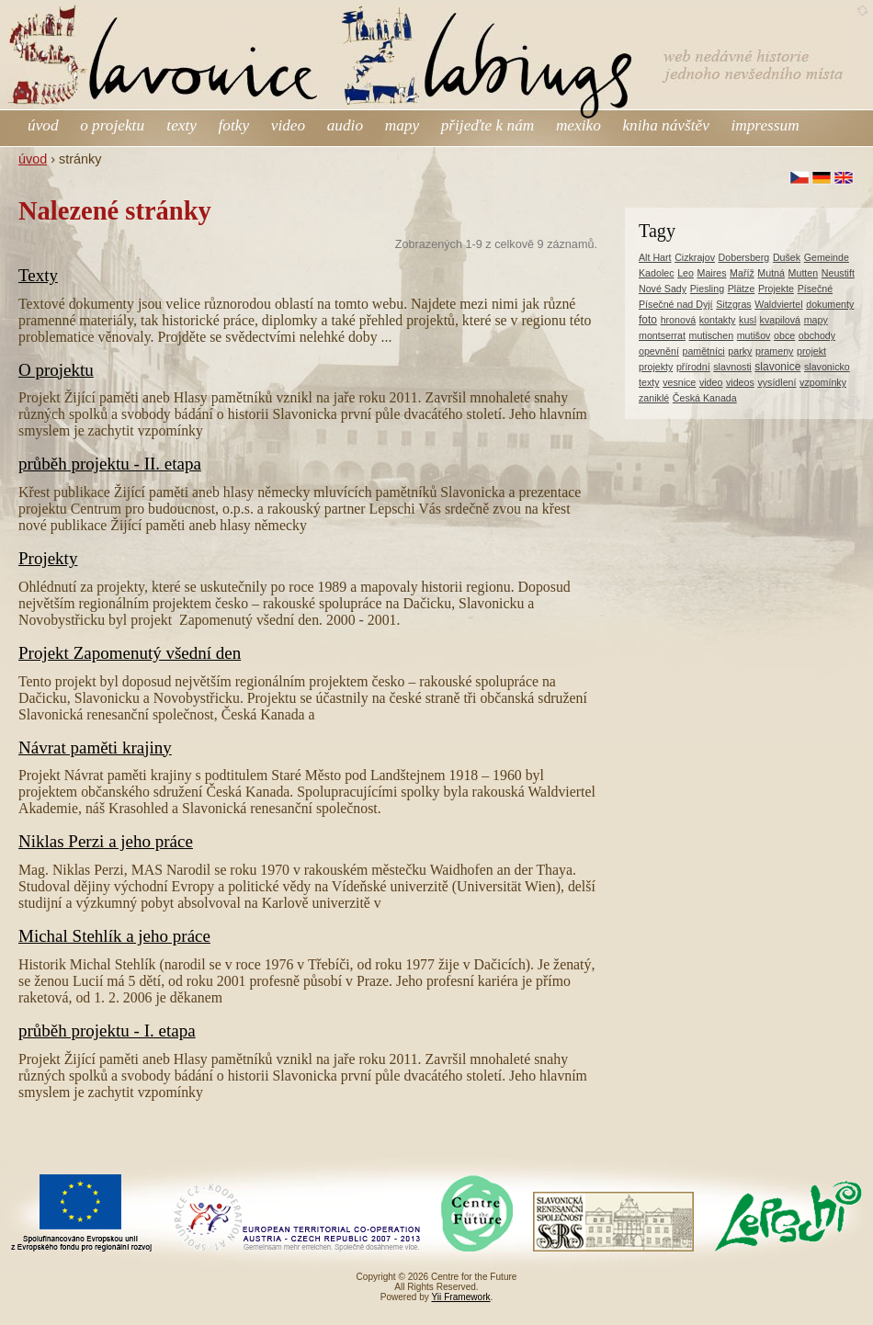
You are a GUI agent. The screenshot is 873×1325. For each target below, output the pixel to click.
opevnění (659, 351)
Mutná (771, 272)
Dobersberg (744, 257)
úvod (43, 125)
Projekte (776, 288)
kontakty (717, 319)
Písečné (815, 288)
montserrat (662, 335)
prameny (774, 351)
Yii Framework (461, 1297)
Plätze (741, 288)
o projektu (114, 125)
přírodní (693, 366)
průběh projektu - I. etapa (107, 1030)
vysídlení (776, 382)
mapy (402, 125)
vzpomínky (822, 382)
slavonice (777, 366)
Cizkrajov (695, 257)
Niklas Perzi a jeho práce (105, 841)
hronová (679, 319)
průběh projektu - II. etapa (109, 463)
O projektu (56, 369)
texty (181, 125)
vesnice (679, 382)
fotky (234, 125)
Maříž (742, 272)
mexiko (578, 125)
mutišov (754, 335)
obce (784, 335)
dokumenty (830, 304)
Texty (38, 275)
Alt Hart (655, 257)
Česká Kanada (705, 397)
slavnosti (732, 366)
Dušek (786, 257)
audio (345, 125)
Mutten (803, 272)
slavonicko (827, 366)
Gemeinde (826, 257)
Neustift (838, 272)
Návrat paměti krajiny (95, 747)
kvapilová (780, 319)
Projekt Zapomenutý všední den (129, 652)
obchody (817, 335)
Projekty (47, 558)
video (288, 125)
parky (740, 351)
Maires (712, 272)
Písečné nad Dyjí (676, 304)
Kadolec (657, 272)
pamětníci (703, 351)
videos (740, 382)
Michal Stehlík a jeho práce (114, 936)
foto (648, 319)
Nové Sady (662, 288)
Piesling (707, 288)
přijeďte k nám (488, 125)
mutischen (711, 335)
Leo (685, 272)
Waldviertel (778, 304)
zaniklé (654, 397)
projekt (811, 351)
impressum (765, 125)
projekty (656, 366)
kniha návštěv (665, 125)
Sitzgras (734, 304)
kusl (747, 319)
